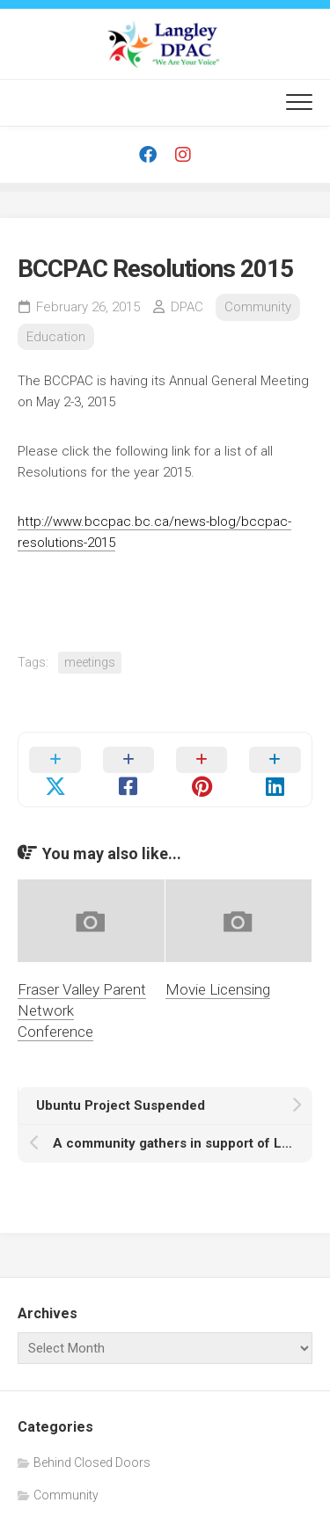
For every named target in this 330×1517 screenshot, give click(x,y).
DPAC (187, 307)
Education (55, 337)
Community (257, 307)
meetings (89, 662)
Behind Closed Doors (91, 1462)
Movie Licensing (217, 989)
